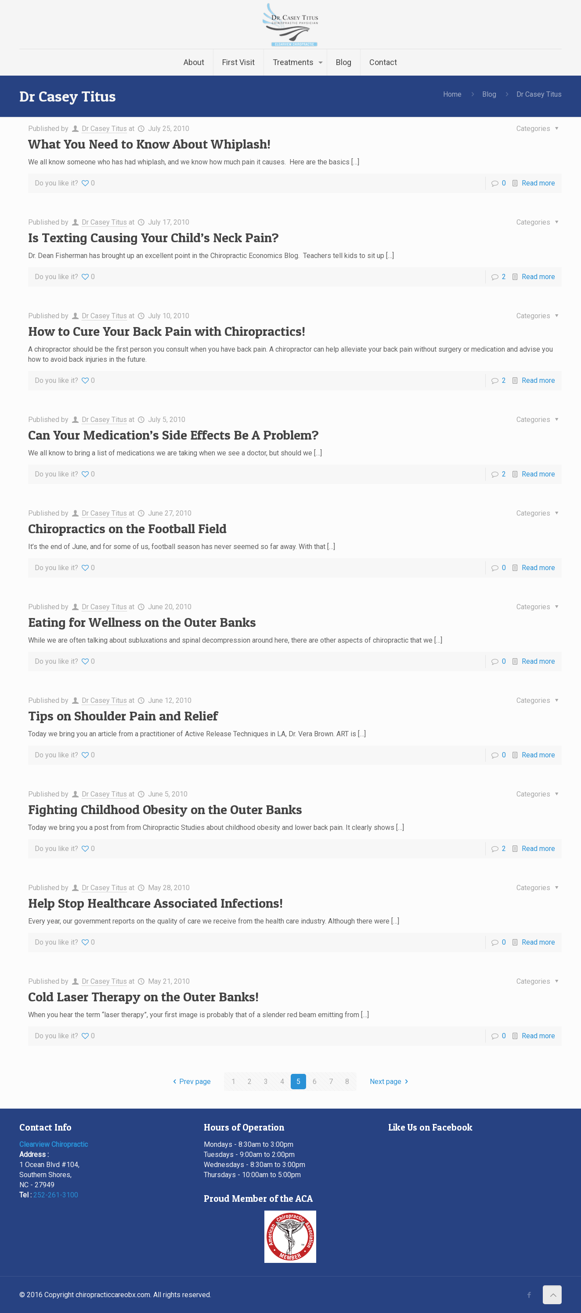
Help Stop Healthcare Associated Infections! (155, 903)
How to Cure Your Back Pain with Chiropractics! (166, 331)
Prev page (190, 1081)
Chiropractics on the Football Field (127, 528)
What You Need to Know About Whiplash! (149, 144)
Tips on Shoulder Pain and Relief (123, 716)
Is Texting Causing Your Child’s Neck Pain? (153, 237)
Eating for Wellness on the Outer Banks (142, 622)
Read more (538, 183)
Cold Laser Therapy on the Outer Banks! (143, 996)
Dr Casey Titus (104, 128)
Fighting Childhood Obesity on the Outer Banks (165, 809)
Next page (390, 1081)
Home (452, 94)
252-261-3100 (55, 1195)
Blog (489, 94)
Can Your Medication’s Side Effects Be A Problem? (173, 435)
